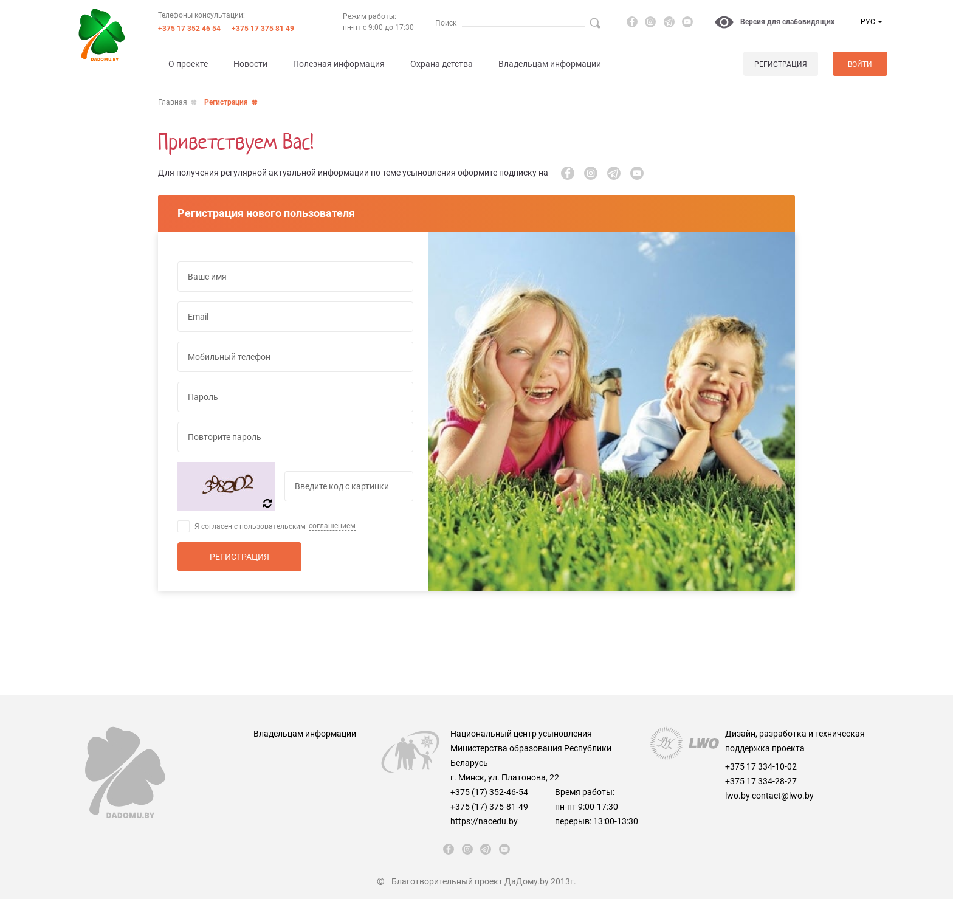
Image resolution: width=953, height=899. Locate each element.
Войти (860, 64)
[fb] (632, 21)
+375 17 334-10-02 (761, 766)
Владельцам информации (549, 64)
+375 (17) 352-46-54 (489, 792)
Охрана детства (441, 64)
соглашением (332, 526)
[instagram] (650, 21)
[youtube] (687, 21)
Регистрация (780, 64)
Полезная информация (339, 64)
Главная (172, 102)
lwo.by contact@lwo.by (769, 796)
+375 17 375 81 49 (263, 28)
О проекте (188, 64)
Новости (250, 64)
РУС (868, 22)
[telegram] (669, 21)
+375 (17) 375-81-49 (489, 806)
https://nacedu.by (484, 821)
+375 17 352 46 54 (189, 28)
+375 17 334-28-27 (761, 781)
